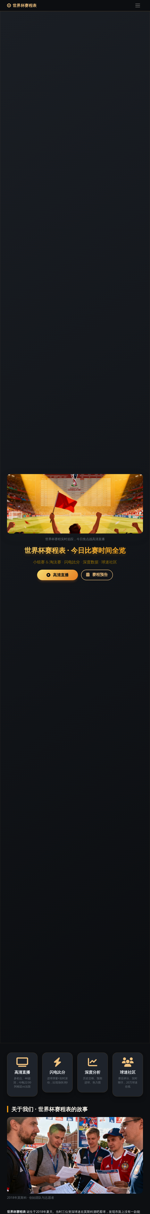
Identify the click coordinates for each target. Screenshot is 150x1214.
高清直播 (57, 574)
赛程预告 (97, 574)
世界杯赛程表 (22, 5)
